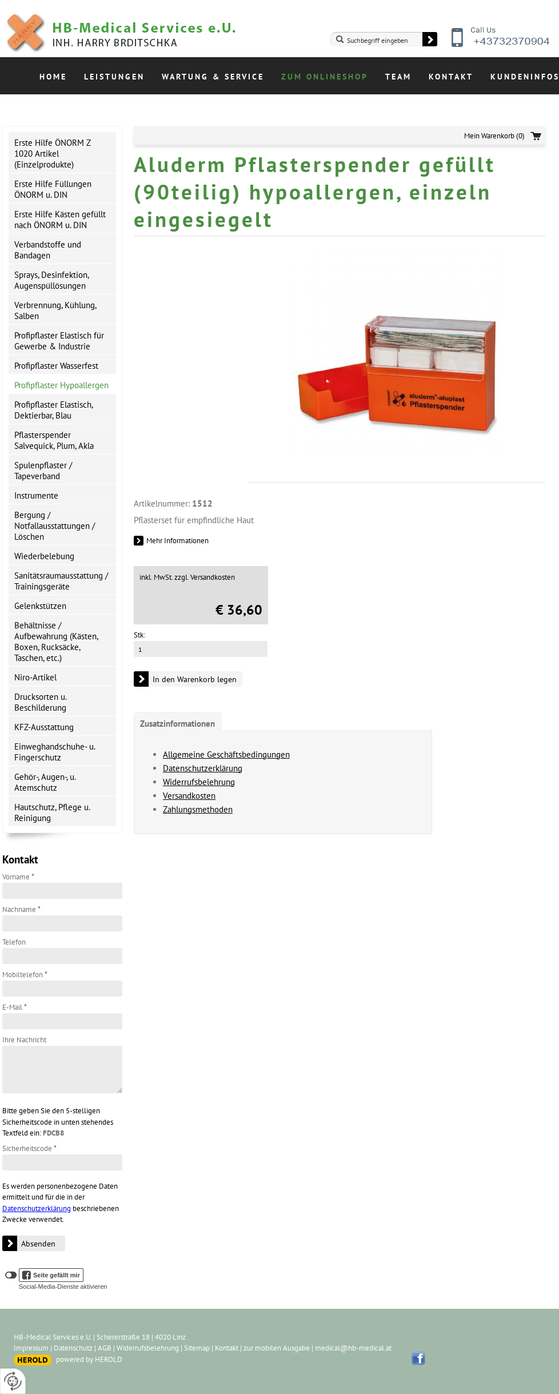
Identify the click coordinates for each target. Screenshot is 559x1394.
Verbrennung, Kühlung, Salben (55, 310)
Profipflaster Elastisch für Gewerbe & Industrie (59, 341)
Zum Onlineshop (324, 76)
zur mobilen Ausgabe (276, 1348)
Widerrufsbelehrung (199, 781)
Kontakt (451, 76)
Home (53, 76)
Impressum (31, 1348)
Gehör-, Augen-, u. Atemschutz (45, 782)
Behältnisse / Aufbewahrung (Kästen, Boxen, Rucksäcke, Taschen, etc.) (56, 641)
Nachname (21, 909)
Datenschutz (73, 1348)
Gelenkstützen (40, 605)
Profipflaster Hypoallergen (61, 385)
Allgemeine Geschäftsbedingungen (226, 754)
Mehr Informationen (177, 540)
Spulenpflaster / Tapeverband (43, 470)
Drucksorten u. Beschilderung (40, 702)
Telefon (14, 942)
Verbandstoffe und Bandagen (47, 250)
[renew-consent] (13, 1381)
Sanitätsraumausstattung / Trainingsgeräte (61, 581)
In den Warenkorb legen (195, 679)
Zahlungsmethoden (198, 809)
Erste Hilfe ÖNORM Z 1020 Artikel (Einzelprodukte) (52, 153)
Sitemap (197, 1348)
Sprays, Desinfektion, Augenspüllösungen (51, 280)
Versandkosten (189, 795)
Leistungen (114, 76)
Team (398, 76)
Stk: (139, 635)
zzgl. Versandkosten (204, 577)
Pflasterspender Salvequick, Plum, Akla (54, 440)
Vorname (18, 877)
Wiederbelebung (44, 556)
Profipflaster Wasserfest (56, 365)
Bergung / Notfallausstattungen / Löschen (54, 525)
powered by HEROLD (89, 1359)
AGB (104, 1348)
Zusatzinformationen (177, 723)
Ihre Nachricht (24, 1040)
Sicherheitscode (29, 1148)
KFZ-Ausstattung (44, 727)
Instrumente (36, 495)
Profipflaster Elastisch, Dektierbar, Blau (53, 410)
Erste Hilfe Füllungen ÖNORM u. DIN (52, 189)
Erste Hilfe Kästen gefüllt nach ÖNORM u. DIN (60, 219)
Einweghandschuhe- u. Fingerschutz (54, 752)
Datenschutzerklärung (36, 1208)
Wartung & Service (213, 76)
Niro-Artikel (35, 677)
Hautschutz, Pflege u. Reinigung (52, 812)
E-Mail (14, 1007)
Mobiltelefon (24, 974)
